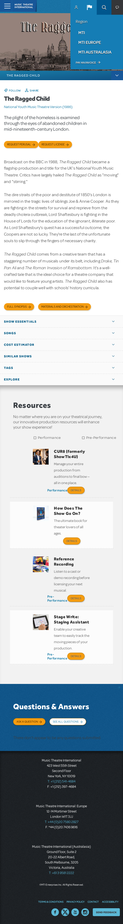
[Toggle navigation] (6, 6)
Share (34, 90)
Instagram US (85, 912)
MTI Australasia (94, 52)
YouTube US (75, 912)
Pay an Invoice (86, 62)
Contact (93, 901)
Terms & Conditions (50, 901)
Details (76, 490)
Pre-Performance (101, 437)
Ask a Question (27, 721)
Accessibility (110, 901)
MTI (81, 32)
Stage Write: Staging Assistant (71, 619)
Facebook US (55, 912)
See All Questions (66, 721)
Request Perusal (19, 144)
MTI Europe (89, 42)
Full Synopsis (17, 306)
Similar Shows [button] (18, 356)
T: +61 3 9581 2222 (61, 873)
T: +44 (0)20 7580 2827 (62, 822)
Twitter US (65, 912)
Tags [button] (8, 368)
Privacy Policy (75, 901)
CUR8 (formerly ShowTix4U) (69, 454)
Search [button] (104, 7)
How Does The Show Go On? (68, 511)
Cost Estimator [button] (19, 345)
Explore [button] (12, 379)
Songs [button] (10, 333)
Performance (49, 437)
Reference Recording (64, 561)
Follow (15, 90)
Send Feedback (106, 912)
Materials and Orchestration (62, 306)
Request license (53, 144)
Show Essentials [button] (20, 321)
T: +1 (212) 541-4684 (61, 781)
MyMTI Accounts (76, 7)
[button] (89, 7)
